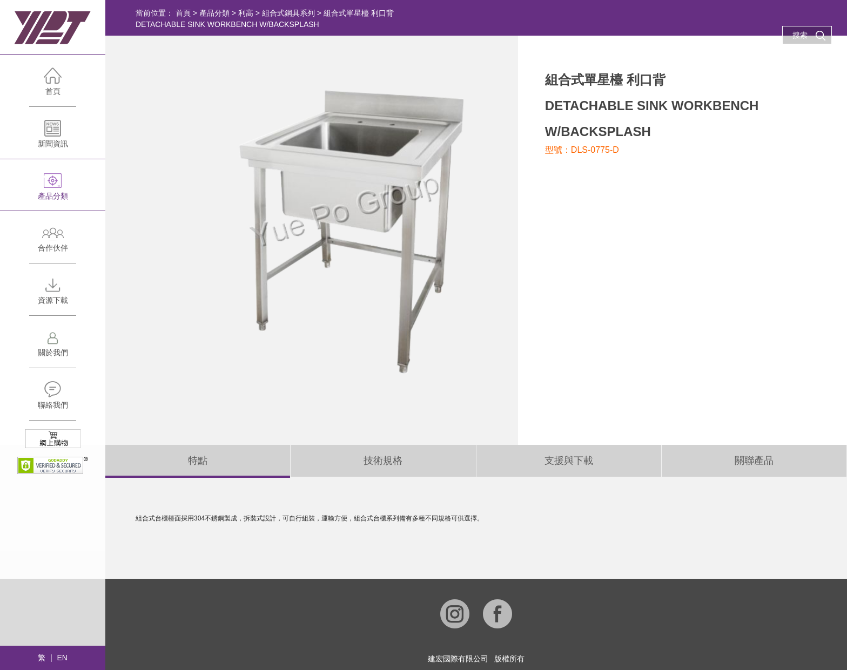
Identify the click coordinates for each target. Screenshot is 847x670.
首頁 (52, 86)
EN (62, 657)
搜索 (809, 35)
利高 (245, 13)
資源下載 (52, 295)
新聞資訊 (52, 139)
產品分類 (52, 191)
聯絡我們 (52, 400)
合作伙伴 (52, 243)
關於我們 (52, 348)
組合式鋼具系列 (288, 13)
